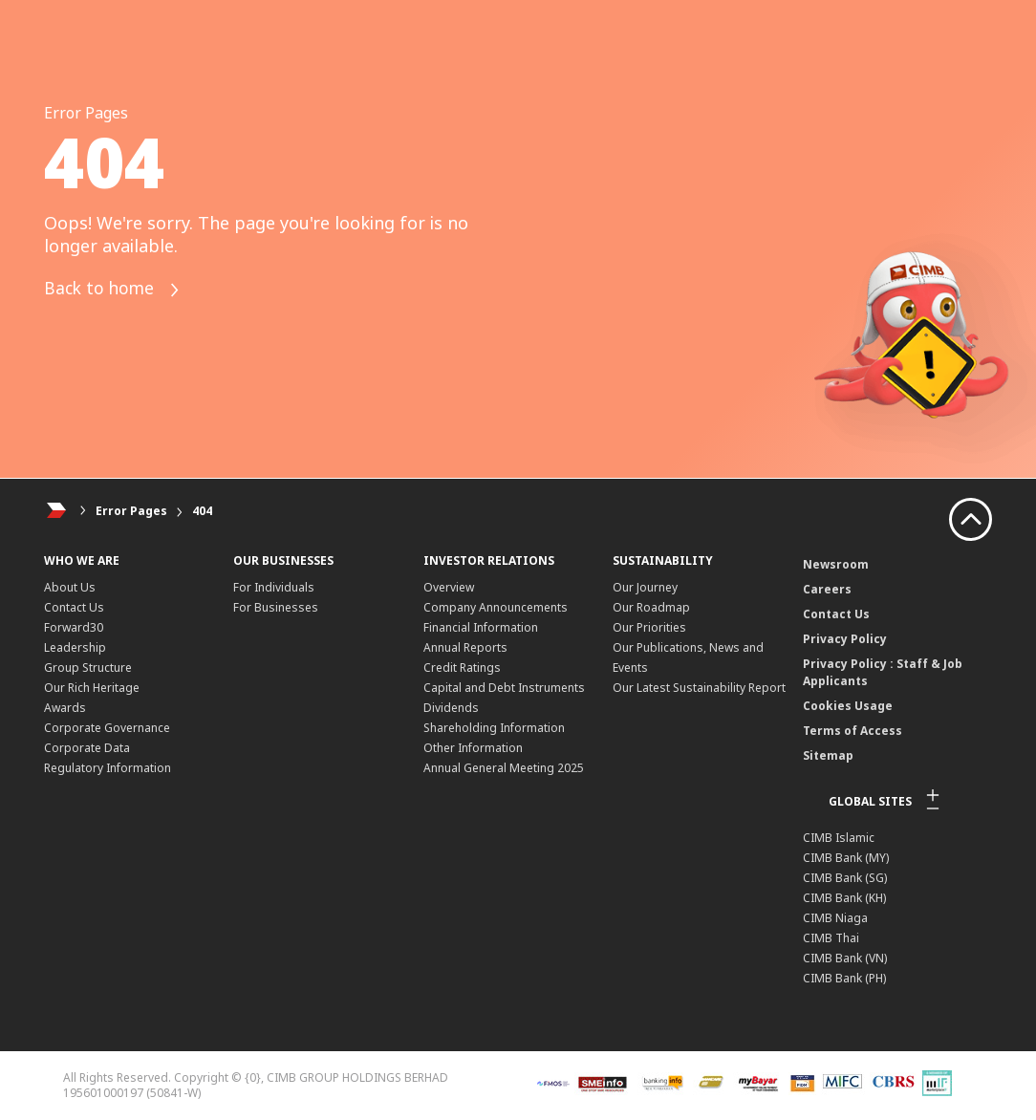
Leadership (75, 647)
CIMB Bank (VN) (845, 958)
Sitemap (828, 755)
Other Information (473, 748)
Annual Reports (465, 647)
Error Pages (131, 511)
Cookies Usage (848, 706)
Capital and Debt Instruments (504, 687)
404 (202, 511)
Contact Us (74, 607)
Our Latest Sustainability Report (699, 687)
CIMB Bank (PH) (844, 978)
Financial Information (480, 627)
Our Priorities (649, 627)
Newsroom (836, 564)
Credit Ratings (462, 667)
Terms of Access (852, 730)
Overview (448, 587)
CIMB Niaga (835, 918)
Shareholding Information (494, 728)
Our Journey (645, 587)
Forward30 (73, 627)
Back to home (114, 290)
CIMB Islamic (838, 837)
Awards (65, 708)
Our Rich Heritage (92, 687)
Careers (827, 589)
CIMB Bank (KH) (844, 898)
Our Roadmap (651, 607)
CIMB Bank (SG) (845, 878)
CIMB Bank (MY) (846, 858)
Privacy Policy (845, 639)
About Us (70, 587)
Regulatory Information (107, 768)
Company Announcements (495, 607)
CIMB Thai (831, 938)
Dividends (451, 708)
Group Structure (88, 667)
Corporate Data (87, 748)
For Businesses (275, 607)
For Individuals (273, 587)
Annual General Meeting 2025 (503, 768)
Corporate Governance (107, 728)
